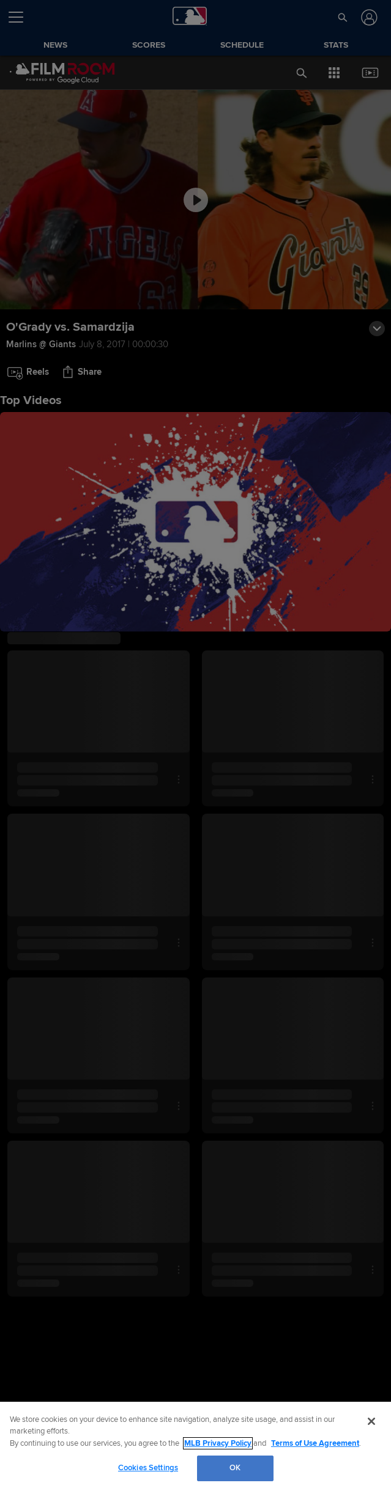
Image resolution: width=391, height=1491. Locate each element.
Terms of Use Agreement (315, 1443)
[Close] (371, 1421)
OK (234, 1468)
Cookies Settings (148, 1468)
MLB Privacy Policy (217, 1443)
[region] (195, 1446)
